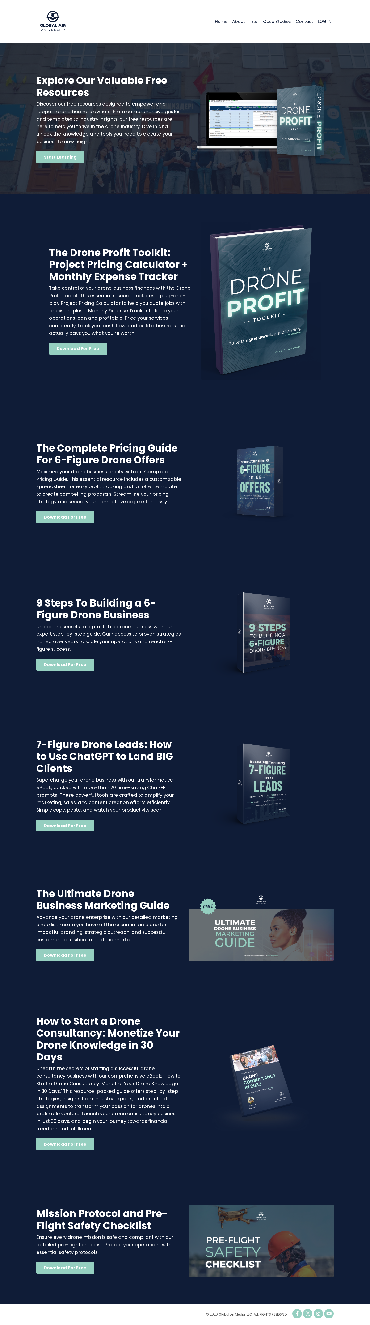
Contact (304, 21)
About (238, 21)
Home (221, 21)
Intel (254, 21)
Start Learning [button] (60, 157)
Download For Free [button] (78, 349)
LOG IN (324, 21)
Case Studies (277, 21)
